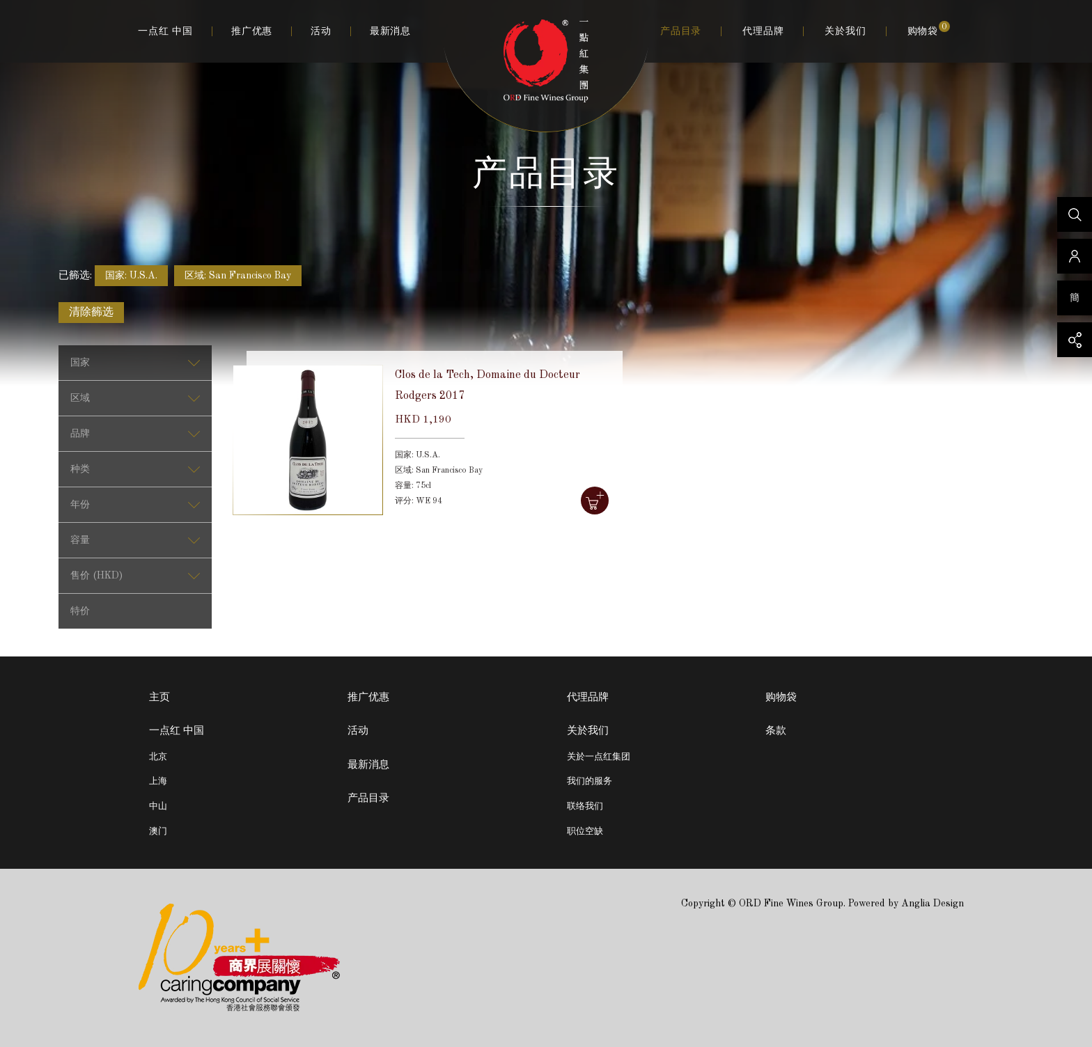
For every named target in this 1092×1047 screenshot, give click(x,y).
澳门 (158, 831)
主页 (159, 698)
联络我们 (585, 806)
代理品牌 (762, 31)
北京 (158, 757)
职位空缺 (585, 831)
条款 (775, 731)
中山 (158, 806)
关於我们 (845, 31)
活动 (321, 31)
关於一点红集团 (598, 757)
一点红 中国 (165, 31)
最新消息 (390, 31)
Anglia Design (932, 903)
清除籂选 (91, 312)
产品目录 (680, 31)
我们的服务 (589, 781)
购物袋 (928, 30)
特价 (80, 611)
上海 (158, 781)
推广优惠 (251, 31)
